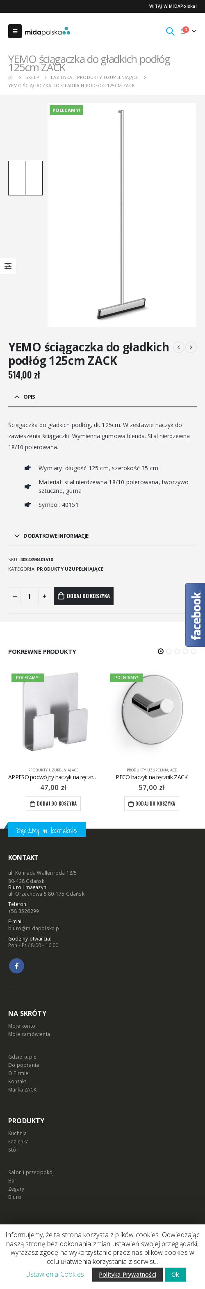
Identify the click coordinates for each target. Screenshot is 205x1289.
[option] (25, 178)
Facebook (16, 965)
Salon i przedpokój (31, 1172)
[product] (53, 715)
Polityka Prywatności (127, 1274)
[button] (161, 651)
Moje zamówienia (29, 1034)
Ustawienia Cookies (54, 1274)
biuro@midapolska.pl (34, 928)
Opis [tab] (29, 396)
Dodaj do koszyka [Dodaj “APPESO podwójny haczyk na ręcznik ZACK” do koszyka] (57, 803)
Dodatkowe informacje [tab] (55, 535)
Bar (12, 1180)
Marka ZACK (22, 1089)
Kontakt (17, 1081)
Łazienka (18, 1141)
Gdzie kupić (22, 1056)
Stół (13, 1149)
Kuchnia (17, 1133)
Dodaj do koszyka (88, 596)
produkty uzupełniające (70, 569)
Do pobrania (23, 1064)
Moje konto (21, 1025)
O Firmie (18, 1073)
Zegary (16, 1188)
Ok (175, 1274)
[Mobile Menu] (15, 31)
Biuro (14, 1197)
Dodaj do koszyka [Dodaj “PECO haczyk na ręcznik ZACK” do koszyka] (155, 803)
